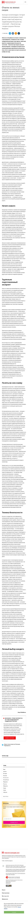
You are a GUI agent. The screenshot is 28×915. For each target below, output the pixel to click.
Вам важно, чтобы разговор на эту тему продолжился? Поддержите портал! (13, 719)
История (5, 773)
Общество (5, 786)
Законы (4, 771)
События (5, 792)
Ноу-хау (5, 784)
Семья (4, 790)
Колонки (5, 775)
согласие (13, 825)
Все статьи (5, 796)
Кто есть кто (5, 777)
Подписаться (14, 822)
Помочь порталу (9, 738)
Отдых (4, 788)
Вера (4, 769)
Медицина (5, 781)
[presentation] (14, 818)
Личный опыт (6, 779)
